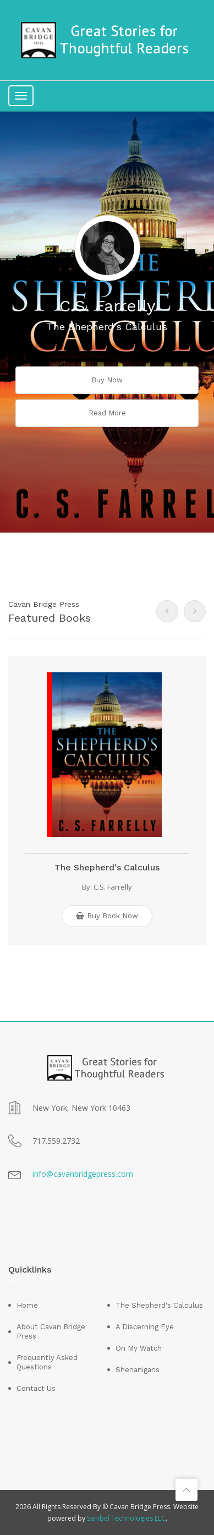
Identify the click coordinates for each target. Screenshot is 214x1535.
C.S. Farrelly (113, 887)
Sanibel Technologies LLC (126, 1518)
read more (107, 413)
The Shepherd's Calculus (107, 867)
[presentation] (167, 611)
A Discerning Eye (145, 1327)
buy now (107, 380)
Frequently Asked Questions (47, 1362)
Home (27, 1305)
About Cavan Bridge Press (51, 1331)
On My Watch (139, 1348)
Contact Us (36, 1388)
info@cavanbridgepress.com (82, 1174)
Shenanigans (138, 1370)
